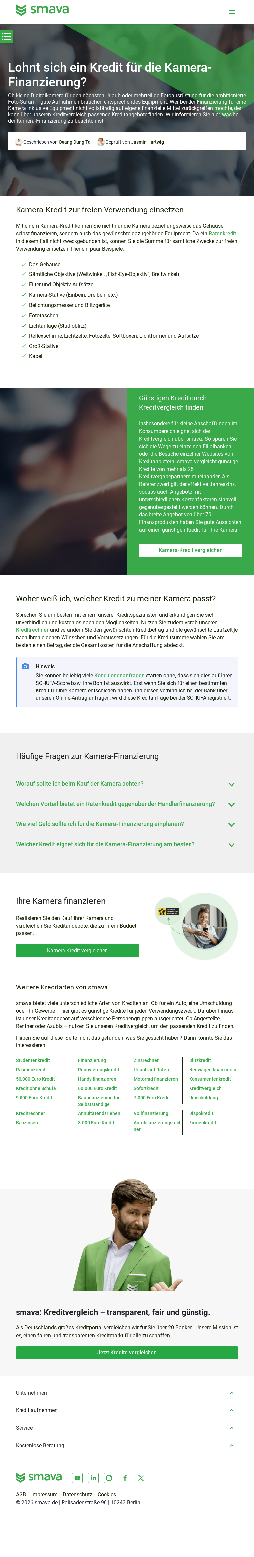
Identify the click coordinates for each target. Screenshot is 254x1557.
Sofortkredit (146, 1088)
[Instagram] (109, 1478)
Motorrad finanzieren (156, 1079)
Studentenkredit (33, 1060)
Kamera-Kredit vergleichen (191, 550)
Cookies (107, 1494)
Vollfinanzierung (151, 1113)
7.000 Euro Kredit (152, 1097)
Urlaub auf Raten (151, 1069)
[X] (141, 1478)
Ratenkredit (222, 233)
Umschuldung (203, 1097)
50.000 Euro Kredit (35, 1079)
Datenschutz (77, 1494)
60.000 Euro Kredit (97, 1088)
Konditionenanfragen (119, 675)
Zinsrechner (146, 1060)
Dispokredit (201, 1113)
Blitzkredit (200, 1060)
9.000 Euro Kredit (34, 1097)
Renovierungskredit (98, 1069)
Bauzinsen (27, 1122)
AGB (21, 1494)
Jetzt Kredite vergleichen (127, 1352)
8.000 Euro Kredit (96, 1122)
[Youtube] (77, 1478)
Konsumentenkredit (210, 1079)
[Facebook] (125, 1478)
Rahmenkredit (31, 1069)
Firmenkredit (202, 1122)
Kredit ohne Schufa (36, 1088)
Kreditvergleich (205, 1088)
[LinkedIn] (93, 1478)
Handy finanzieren (97, 1079)
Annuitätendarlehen (99, 1113)
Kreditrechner (32, 630)
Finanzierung (92, 1060)
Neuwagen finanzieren (212, 1069)
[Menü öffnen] (232, 12)
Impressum (44, 1494)
